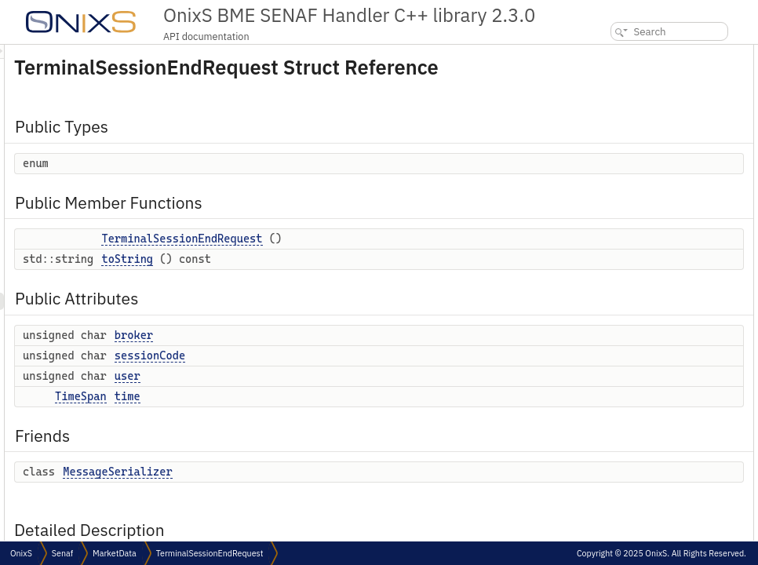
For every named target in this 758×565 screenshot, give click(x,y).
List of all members (623, 495)
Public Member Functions (639, 81)
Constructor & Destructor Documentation (669, 306)
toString (323, 281)
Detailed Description (626, 254)
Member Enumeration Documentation (662, 271)
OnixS (21, 553)
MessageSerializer (313, 493)
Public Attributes (620, 133)
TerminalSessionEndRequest (377, 260)
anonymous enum (633, 288)
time (324, 418)
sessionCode (346, 377)
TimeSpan (277, 418)
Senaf (62, 553)
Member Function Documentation (653, 340)
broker (330, 357)
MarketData (115, 553)
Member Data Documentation (645, 409)
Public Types (611, 53)
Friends (599, 219)
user (324, 398)
